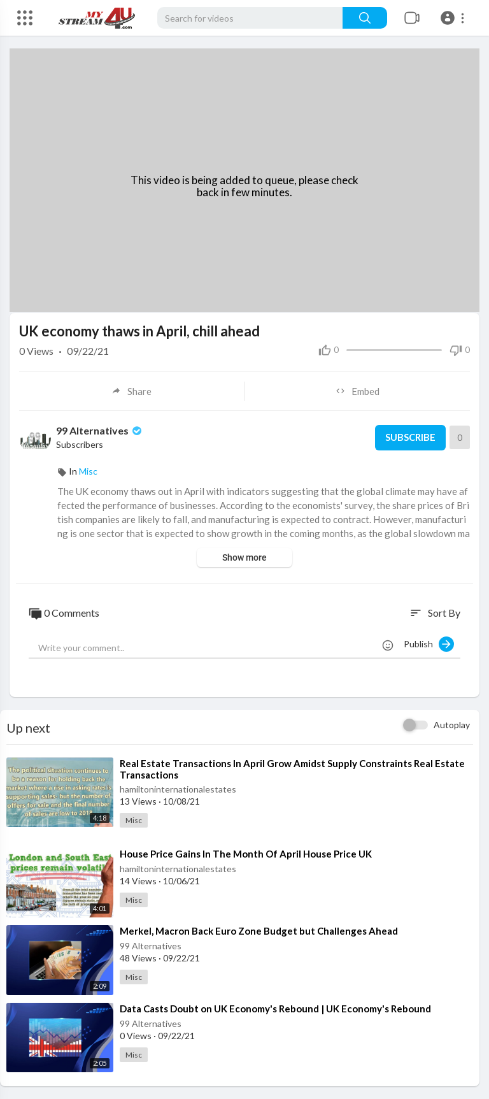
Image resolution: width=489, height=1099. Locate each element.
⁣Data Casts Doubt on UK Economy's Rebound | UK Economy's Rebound (275, 1008)
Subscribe (410, 437)
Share (131, 391)
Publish (429, 644)
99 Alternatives (100, 430)
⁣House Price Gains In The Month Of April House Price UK (246, 853)
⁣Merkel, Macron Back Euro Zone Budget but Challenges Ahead (259, 931)
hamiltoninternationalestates (178, 789)
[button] (454, 17)
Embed (357, 391)
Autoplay (452, 724)
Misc (88, 471)
